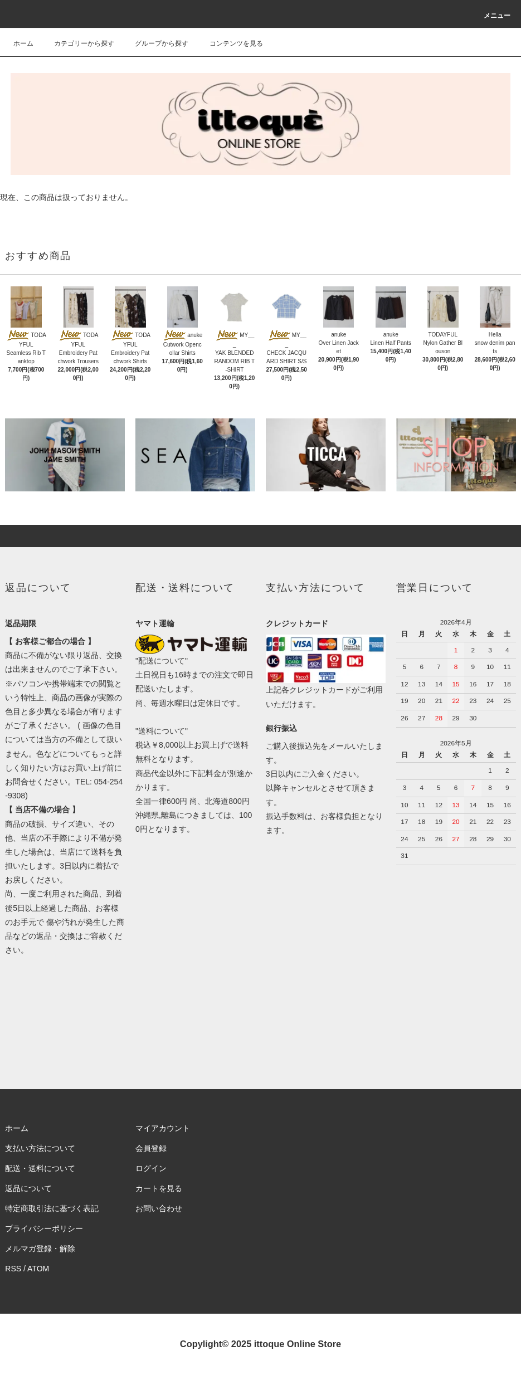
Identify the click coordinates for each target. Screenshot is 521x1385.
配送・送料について (40, 1168)
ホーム (23, 43)
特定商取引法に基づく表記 (52, 1208)
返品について (28, 1188)
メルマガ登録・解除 (40, 1248)
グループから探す (154, 43)
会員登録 (151, 1148)
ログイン (151, 1168)
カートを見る (158, 1188)
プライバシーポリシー (44, 1228)
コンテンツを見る (229, 43)
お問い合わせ (158, 1208)
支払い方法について (40, 1148)
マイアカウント (162, 1128)
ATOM (38, 1268)
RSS (13, 1268)
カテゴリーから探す (77, 43)
